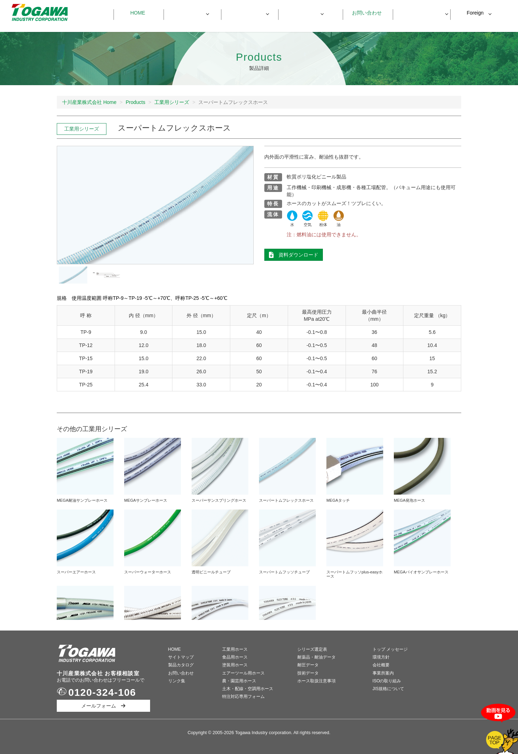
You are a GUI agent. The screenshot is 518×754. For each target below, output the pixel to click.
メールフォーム (103, 706)
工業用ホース (235, 649)
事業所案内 (383, 673)
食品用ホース (235, 657)
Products (135, 102)
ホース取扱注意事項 (316, 680)
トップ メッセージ (390, 649)
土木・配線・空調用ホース (247, 688)
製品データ (246, 13)
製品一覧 (189, 13)
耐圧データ (308, 664)
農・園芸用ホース (239, 680)
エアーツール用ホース (243, 673)
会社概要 (381, 664)
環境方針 (381, 657)
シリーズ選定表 (312, 649)
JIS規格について (388, 688)
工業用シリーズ (171, 102)
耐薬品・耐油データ (316, 657)
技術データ (308, 673)
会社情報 (303, 13)
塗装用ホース (235, 664)
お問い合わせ (364, 13)
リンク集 (176, 680)
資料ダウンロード (417, 13)
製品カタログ (181, 664)
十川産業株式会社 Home (89, 102)
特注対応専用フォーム (243, 696)
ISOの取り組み (387, 680)
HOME (174, 649)
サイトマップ (181, 657)
